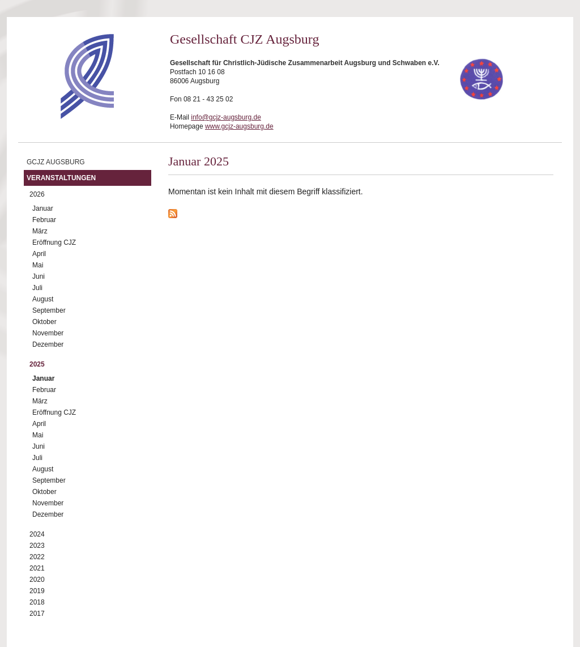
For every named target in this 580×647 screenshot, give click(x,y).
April (39, 254)
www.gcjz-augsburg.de (239, 126)
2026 (37, 194)
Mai (37, 265)
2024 (37, 534)
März (40, 231)
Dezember (47, 344)
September (49, 310)
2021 (37, 568)
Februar (44, 220)
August (42, 299)
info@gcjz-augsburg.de (226, 117)
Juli (37, 288)
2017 (37, 614)
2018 (37, 602)
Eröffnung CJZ (54, 242)
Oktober (44, 322)
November (47, 333)
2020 (37, 580)
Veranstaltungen (61, 178)
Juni (38, 276)
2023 (37, 546)
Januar (42, 208)
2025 (37, 364)
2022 (37, 557)
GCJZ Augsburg (56, 162)
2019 (37, 591)
